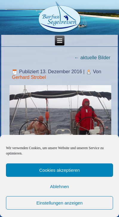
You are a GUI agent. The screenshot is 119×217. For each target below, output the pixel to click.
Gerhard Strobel (29, 77)
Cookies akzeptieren (59, 170)
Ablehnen (59, 186)
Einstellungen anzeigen (59, 202)
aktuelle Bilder (92, 57)
